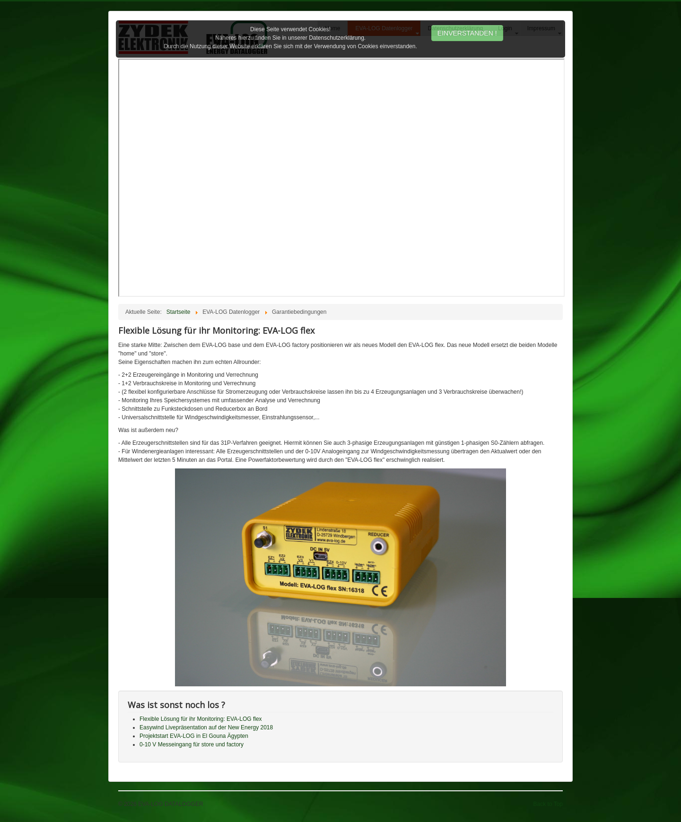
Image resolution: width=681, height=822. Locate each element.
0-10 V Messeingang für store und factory (192, 744)
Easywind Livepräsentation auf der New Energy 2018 (206, 727)
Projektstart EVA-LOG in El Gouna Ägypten (194, 736)
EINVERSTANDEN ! (467, 33)
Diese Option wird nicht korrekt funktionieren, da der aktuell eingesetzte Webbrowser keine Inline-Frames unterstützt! (341, 178)
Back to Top (548, 804)
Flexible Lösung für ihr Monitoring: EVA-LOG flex (201, 719)
